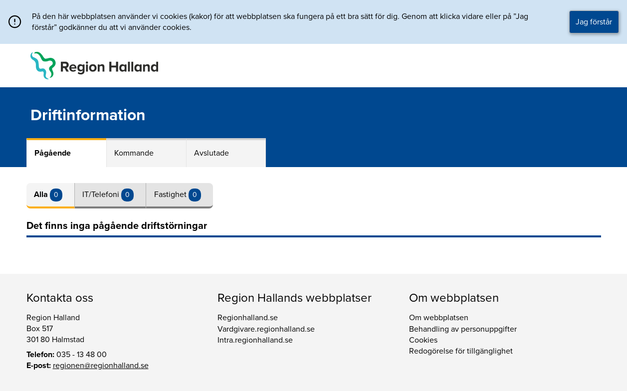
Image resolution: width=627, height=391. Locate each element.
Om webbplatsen (438, 318)
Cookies (423, 340)
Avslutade (211, 153)
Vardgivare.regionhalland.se (266, 329)
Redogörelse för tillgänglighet (461, 351)
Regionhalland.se (247, 318)
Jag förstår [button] (594, 22)
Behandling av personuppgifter (463, 329)
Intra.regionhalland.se (255, 340)
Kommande (134, 153)
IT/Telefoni (101, 194)
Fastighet (171, 194)
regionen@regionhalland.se (101, 366)
